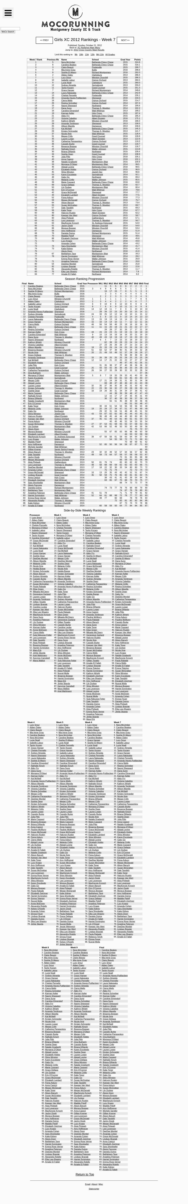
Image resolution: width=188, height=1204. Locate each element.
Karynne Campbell (41, 658)
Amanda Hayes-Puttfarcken (73, 98)
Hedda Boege (39, 569)
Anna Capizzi (67, 159)
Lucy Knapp (66, 241)
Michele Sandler (35, 447)
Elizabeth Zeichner (69, 238)
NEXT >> (125, 40)
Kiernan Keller (67, 113)
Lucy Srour (66, 77)
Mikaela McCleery (41, 592)
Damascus (97, 126)
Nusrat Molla (63, 673)
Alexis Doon (66, 251)
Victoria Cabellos (69, 118)
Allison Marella (68, 126)
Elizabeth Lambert (69, 195)
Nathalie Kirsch (68, 149)
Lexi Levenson (68, 220)
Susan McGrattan (69, 205)
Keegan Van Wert (69, 215)
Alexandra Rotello (69, 269)
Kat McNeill (66, 129)
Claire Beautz (67, 67)
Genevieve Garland (42, 594)
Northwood (97, 251)
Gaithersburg (98, 218)
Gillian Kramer (34, 449)
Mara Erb (37, 650)
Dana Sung (66, 108)
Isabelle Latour (68, 80)
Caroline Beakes (68, 65)
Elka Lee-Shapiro (69, 271)
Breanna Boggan (69, 146)
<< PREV (44, 40)
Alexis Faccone (35, 485)
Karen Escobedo (68, 174)
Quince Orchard (99, 80)
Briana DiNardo (68, 151)
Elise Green (38, 589)
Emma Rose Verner (70, 259)
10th (81, 54)
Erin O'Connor (67, 190)
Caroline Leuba (40, 607)
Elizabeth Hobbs (68, 169)
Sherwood (96, 98)
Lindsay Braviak (68, 266)
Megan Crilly (67, 136)
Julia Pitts (65, 157)
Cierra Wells (66, 100)
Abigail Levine (67, 167)
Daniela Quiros (68, 233)
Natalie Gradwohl (69, 162)
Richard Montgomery (101, 72)
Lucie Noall (66, 83)
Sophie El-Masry (68, 72)
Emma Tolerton (93, 668)
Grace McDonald (69, 192)
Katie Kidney (67, 248)
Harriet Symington (69, 256)
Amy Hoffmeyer (68, 231)
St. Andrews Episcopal (102, 223)
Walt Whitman (98, 111)
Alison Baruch (67, 203)
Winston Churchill (100, 77)
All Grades (110, 54)
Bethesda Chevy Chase (102, 62)
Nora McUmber (68, 62)
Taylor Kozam (67, 88)
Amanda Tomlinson (70, 123)
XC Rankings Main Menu (88, 48)
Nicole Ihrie (66, 134)
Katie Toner (66, 210)
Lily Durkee (66, 187)
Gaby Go (65, 177)
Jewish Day (97, 172)
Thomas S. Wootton (101, 108)
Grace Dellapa (67, 185)
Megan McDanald (69, 200)
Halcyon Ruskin (68, 213)
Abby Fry (65, 116)
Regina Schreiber (69, 103)
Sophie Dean (67, 154)
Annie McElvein (40, 630)
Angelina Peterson (69, 261)
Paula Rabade (39, 586)
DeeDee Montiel (68, 264)
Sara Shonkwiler (68, 246)
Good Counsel (98, 88)
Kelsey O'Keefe (38, 909)
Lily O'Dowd (65, 919)
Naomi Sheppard (69, 106)
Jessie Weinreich (67, 926)
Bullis (94, 70)
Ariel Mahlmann (40, 655)
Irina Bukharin (34, 373)
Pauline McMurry (94, 617)
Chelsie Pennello (69, 95)
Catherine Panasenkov (71, 141)
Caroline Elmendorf (70, 111)
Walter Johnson (99, 149)
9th (76, 54)
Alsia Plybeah (67, 218)
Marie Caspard (68, 182)
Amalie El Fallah (68, 274)
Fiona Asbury (67, 197)
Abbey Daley (67, 75)
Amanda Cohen (68, 243)
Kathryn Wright (68, 121)
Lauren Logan (67, 139)
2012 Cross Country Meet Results (89, 50)
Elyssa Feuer (121, 699)
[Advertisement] (135, 18)
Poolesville (97, 67)
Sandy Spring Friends (64, 449)
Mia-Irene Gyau (68, 70)
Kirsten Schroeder (69, 131)
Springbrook (97, 85)
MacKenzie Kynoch (70, 223)
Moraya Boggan (68, 228)
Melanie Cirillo (67, 180)
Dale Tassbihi (67, 208)
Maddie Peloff (67, 236)
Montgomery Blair (100, 162)
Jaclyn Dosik (67, 226)
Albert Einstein (98, 118)
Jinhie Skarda (39, 653)
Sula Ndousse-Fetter (42, 635)
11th (87, 54)
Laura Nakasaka (68, 93)
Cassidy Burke (68, 144)
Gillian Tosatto (39, 602)
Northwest (96, 106)
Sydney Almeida (68, 85)
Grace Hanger (67, 90)
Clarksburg (97, 75)
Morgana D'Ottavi (69, 164)
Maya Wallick (39, 661)
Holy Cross (97, 113)
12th (93, 54)
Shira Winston (67, 172)
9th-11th (100, 54)
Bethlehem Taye (68, 254)
